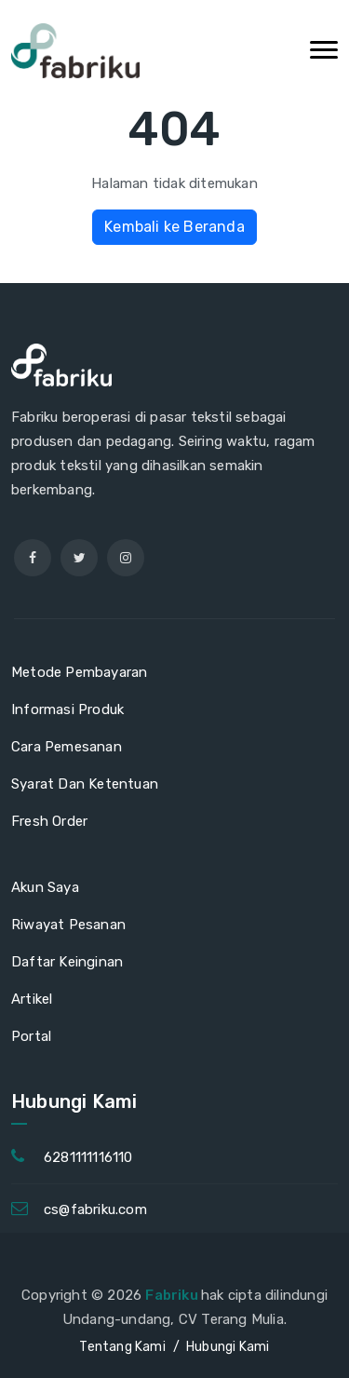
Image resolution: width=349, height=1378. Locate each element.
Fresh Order (49, 821)
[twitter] (79, 557)
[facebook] (32, 557)
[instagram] (125, 557)
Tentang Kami (122, 1347)
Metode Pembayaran (79, 672)
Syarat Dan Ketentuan (84, 784)
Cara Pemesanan (66, 746)
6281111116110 (88, 1157)
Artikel (31, 999)
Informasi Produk (67, 709)
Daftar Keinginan (67, 961)
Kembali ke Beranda (174, 227)
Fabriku (173, 1295)
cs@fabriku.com (95, 1209)
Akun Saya (45, 887)
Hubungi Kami (227, 1347)
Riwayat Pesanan (68, 924)
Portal (31, 1036)
